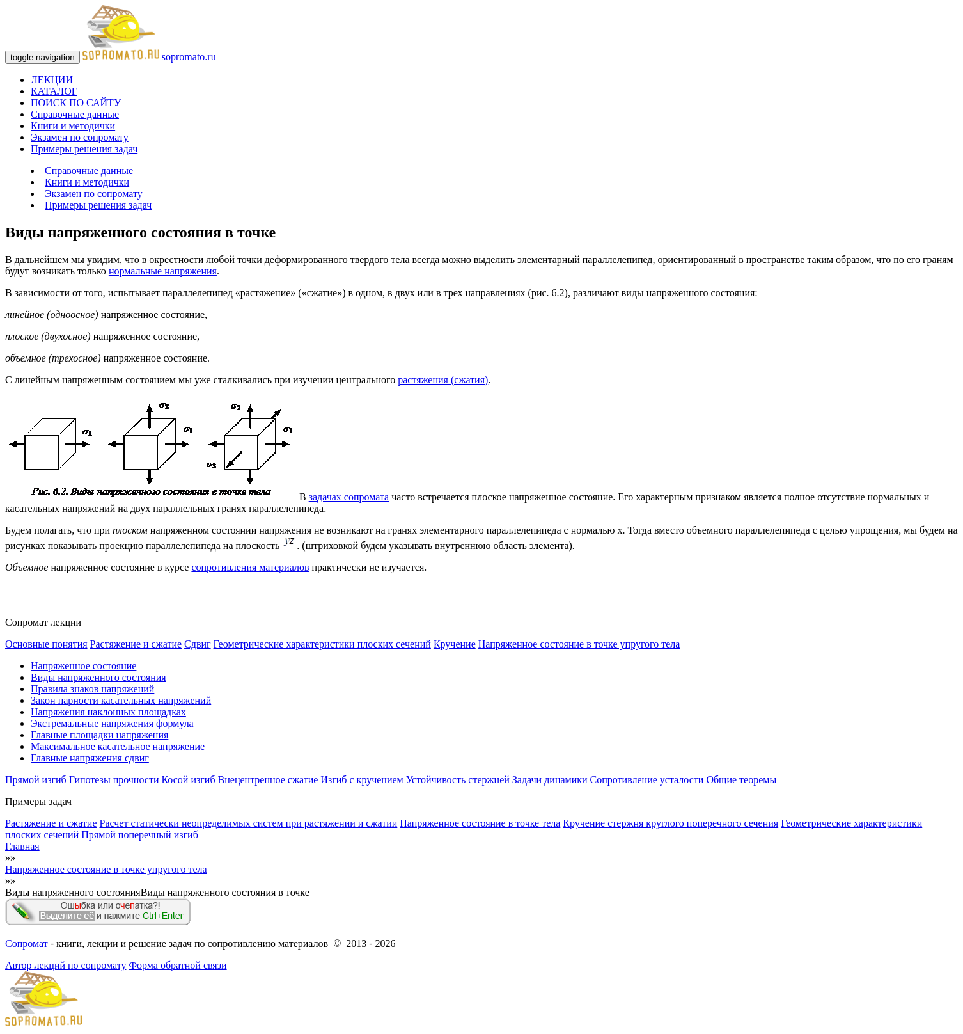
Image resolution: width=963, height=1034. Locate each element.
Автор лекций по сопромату (65, 965)
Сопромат (26, 943)
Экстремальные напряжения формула (112, 723)
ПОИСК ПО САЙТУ (76, 102)
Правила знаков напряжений (92, 688)
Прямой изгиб (36, 779)
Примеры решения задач (84, 148)
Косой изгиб (188, 779)
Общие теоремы (741, 779)
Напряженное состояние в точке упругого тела (579, 644)
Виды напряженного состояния (98, 677)
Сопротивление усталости (647, 779)
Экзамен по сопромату (80, 137)
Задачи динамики (550, 779)
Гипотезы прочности (114, 779)
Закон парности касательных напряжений (121, 700)
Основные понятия (46, 644)
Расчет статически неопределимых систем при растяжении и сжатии (248, 823)
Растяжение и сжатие (136, 644)
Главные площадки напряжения (99, 734)
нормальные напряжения (163, 271)
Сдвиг (197, 644)
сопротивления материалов (250, 567)
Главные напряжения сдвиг (90, 757)
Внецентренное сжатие (268, 779)
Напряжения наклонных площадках (108, 711)
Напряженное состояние (83, 665)
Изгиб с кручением (361, 779)
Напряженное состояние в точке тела (480, 823)
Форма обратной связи (177, 965)
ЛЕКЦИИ (52, 79)
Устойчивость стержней (458, 779)
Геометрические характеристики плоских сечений (322, 644)
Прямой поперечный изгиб (139, 834)
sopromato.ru (189, 56)
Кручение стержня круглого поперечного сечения (670, 823)
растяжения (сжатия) (443, 379)
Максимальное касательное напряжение (118, 746)
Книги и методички (73, 125)
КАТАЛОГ (54, 91)
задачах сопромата (349, 496)
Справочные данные (75, 114)
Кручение (455, 644)
